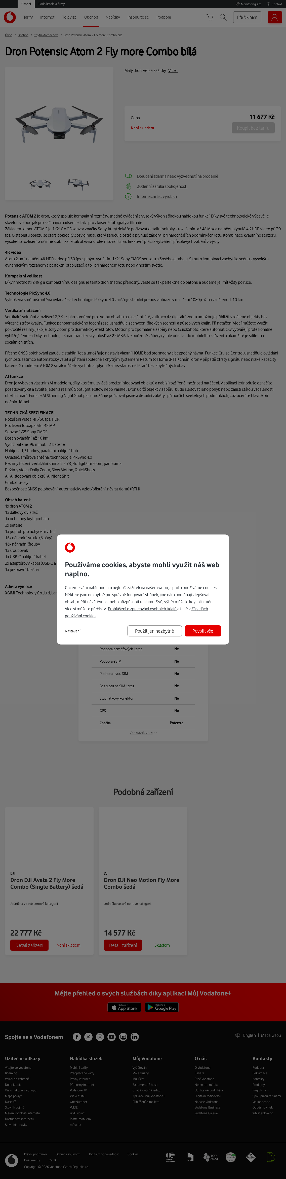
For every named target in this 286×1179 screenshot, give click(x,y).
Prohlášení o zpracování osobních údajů (142, 608)
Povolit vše (202, 631)
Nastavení (72, 631)
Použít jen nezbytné (154, 631)
